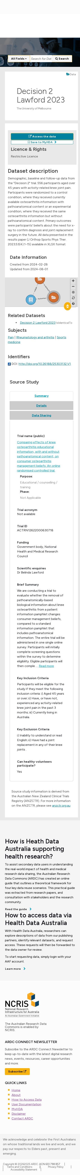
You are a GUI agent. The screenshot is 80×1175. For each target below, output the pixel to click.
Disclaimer (19, 1114)
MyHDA (17, 1109)
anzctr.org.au (61, 805)
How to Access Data (27, 1099)
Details (41, 405)
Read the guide (16, 909)
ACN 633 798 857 (50, 1164)
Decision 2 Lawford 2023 (37, 322)
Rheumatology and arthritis (35, 337)
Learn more (13, 969)
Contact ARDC (22, 1118)
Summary (42, 396)
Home (16, 1090)
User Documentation (26, 1104)
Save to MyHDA (40, 142)
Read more (46, 666)
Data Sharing (41, 415)
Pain (11, 337)
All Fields (19, 58)
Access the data (42, 136)
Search (62, 58)
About (16, 1095)
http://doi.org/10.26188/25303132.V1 (45, 364)
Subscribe (17, 1071)
